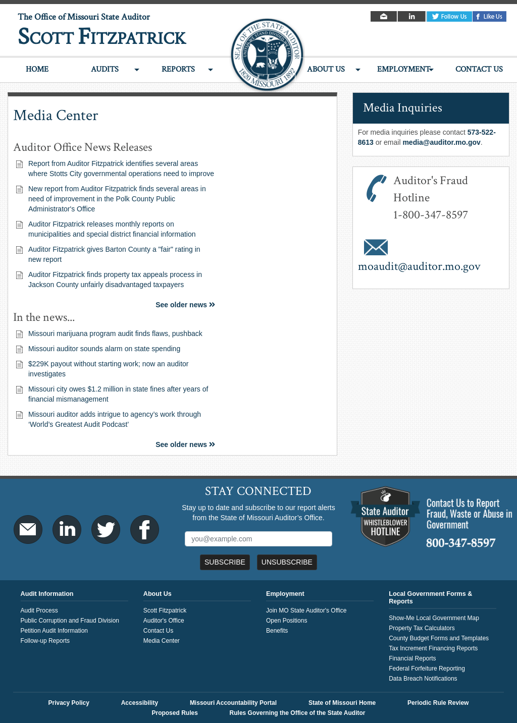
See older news (185, 305)
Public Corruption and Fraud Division (70, 620)
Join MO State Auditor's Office (306, 610)
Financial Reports (412, 658)
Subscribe (224, 562)
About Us (326, 69)
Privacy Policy (68, 702)
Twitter (449, 16)
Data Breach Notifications (423, 678)
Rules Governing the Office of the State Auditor (298, 712)
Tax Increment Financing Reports (433, 648)
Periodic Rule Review (438, 702)
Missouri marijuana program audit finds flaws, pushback (115, 333)
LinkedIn (412, 16)
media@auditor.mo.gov (441, 142)
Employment (403, 69)
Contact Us (479, 69)
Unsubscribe (287, 562)
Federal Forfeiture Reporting (427, 668)
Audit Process (39, 610)
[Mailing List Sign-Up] (258, 538)
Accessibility (139, 702)
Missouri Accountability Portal (233, 702)
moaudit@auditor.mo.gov (419, 266)
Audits (105, 69)
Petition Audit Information (54, 630)
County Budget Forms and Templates (439, 638)
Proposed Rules (174, 712)
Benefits (277, 630)
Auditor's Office (163, 620)
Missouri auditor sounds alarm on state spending (104, 349)
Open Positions (286, 620)
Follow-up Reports (45, 640)
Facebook (490, 16)
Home (37, 69)
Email (384, 16)
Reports (178, 69)
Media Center (161, 640)
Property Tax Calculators (422, 628)
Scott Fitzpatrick (164, 610)
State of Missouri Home (342, 702)
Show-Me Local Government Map (434, 618)
